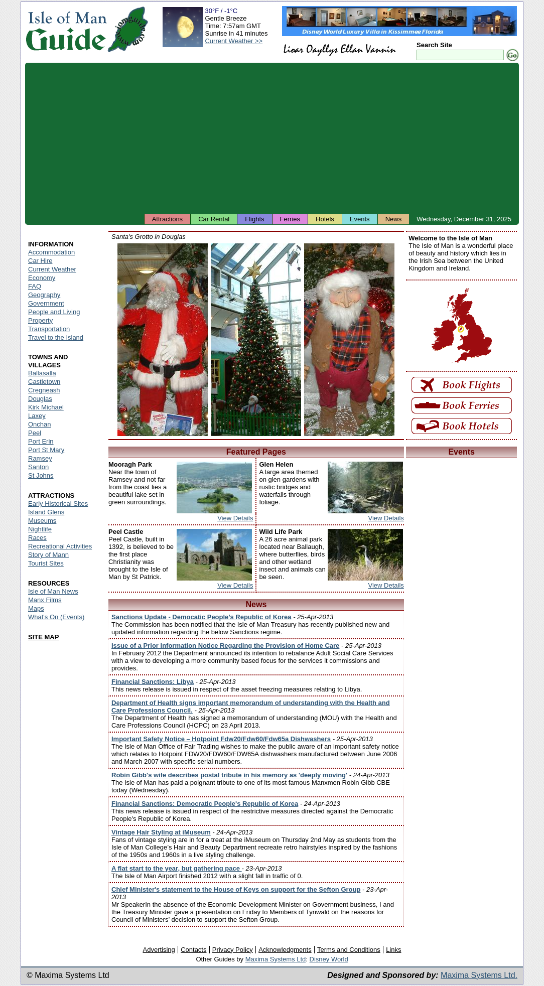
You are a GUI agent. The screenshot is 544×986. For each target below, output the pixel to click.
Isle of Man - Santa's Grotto (162, 339)
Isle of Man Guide (66, 29)
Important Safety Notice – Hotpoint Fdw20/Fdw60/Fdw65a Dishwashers (221, 739)
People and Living (54, 312)
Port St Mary (46, 450)
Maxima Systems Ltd (275, 959)
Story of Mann (48, 554)
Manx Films (44, 600)
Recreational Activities (60, 546)
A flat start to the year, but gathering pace (176, 868)
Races (37, 537)
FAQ (34, 286)
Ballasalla (42, 373)
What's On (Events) (56, 617)
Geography (44, 295)
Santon (38, 467)
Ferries (290, 219)
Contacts (193, 949)
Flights (254, 219)
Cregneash (44, 390)
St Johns (41, 475)
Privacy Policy (232, 949)
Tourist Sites (46, 563)
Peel (34, 433)
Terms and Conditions (348, 949)
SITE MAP (43, 637)
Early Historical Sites (58, 503)
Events (360, 219)
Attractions (167, 219)
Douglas (40, 398)
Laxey (37, 415)
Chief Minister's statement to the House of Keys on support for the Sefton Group (235, 889)
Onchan (39, 424)
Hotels (325, 219)
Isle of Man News (53, 591)
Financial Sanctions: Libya (152, 681)
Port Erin (41, 441)
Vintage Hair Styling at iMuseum (161, 832)
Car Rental (213, 219)
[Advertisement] (272, 138)
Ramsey (40, 458)
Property (40, 320)
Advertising (159, 949)
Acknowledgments (285, 949)
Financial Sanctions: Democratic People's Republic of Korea (204, 803)
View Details (235, 518)
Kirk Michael (46, 407)
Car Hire (40, 260)
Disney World (329, 959)
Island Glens (46, 512)
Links (393, 949)
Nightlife (40, 529)
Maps (36, 608)
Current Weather (52, 269)
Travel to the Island (55, 337)
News (393, 219)
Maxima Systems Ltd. (479, 975)
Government (46, 303)
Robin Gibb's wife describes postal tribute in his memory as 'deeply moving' (229, 775)
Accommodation (51, 252)
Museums (42, 520)
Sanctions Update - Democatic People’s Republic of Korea (201, 617)
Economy (41, 277)
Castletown (44, 381)
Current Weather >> (233, 41)
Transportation (49, 329)
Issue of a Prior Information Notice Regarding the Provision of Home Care (225, 645)
